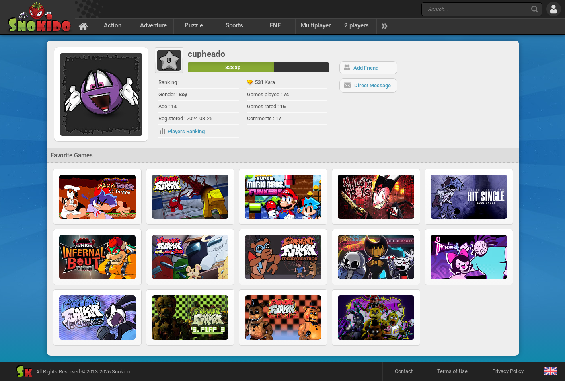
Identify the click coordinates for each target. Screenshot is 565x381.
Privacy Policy (508, 371)
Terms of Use (452, 371)
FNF (275, 25)
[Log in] (553, 9)
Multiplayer (316, 25)
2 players (356, 25)
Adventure (153, 25)
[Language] (550, 371)
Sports (234, 25)
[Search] (534, 9)
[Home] (83, 25)
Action (112, 25)
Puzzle (194, 25)
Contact (404, 371)
